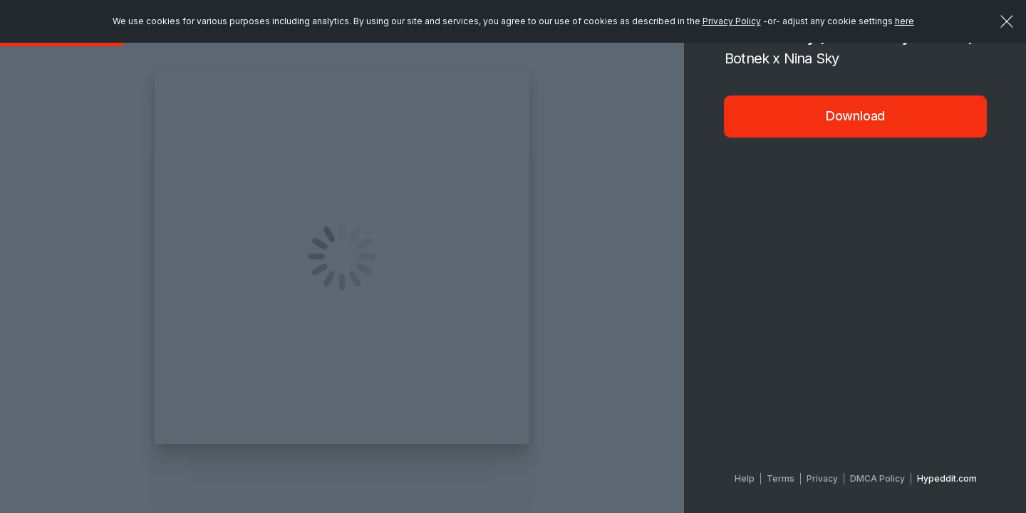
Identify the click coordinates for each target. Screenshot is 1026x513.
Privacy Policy (732, 21)
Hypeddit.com (947, 478)
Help (745, 478)
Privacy (822, 478)
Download (856, 115)
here (904, 21)
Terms (780, 478)
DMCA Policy (877, 478)
